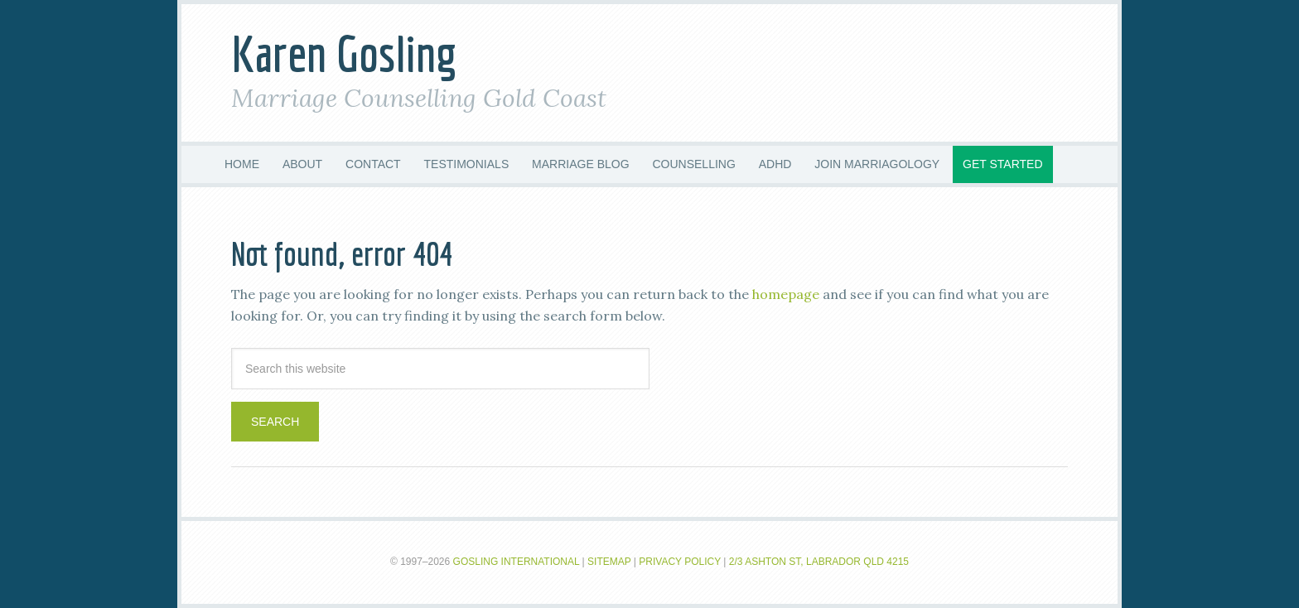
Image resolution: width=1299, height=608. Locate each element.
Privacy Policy (680, 561)
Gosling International (516, 561)
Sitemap (608, 561)
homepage (785, 294)
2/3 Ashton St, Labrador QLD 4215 (819, 561)
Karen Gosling (344, 53)
